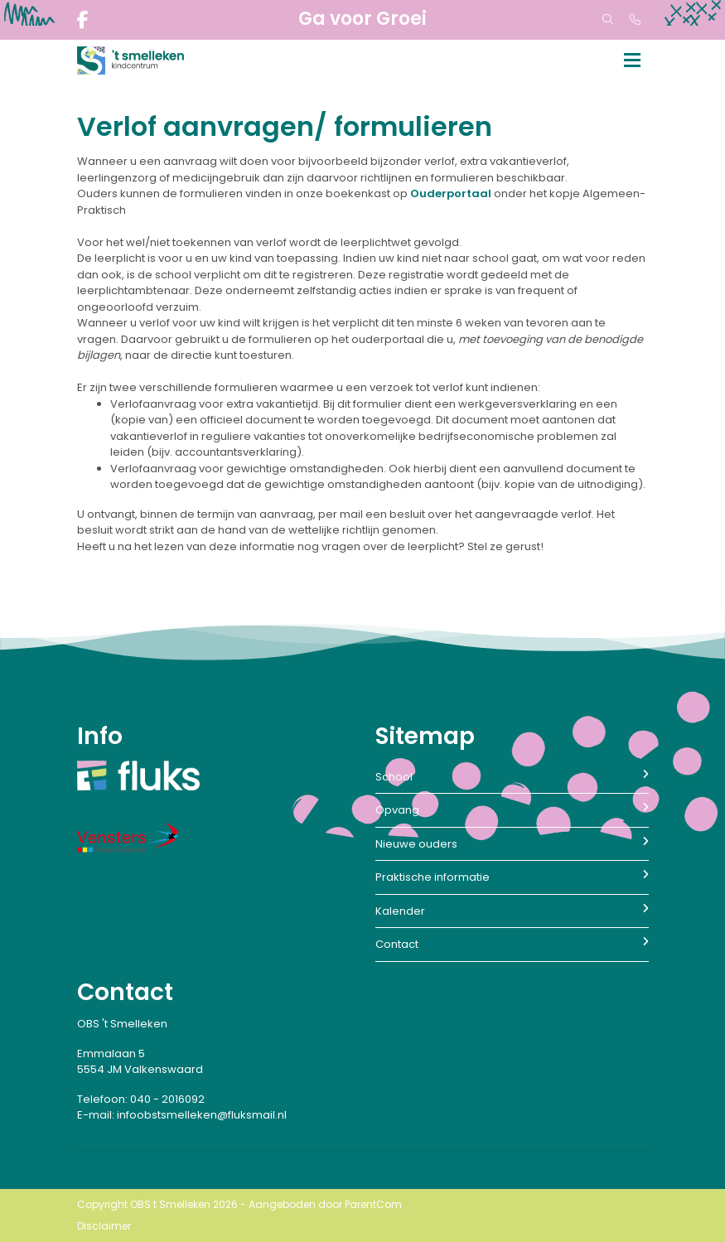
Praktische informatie (512, 877)
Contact (512, 944)
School (512, 777)
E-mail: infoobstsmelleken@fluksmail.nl (182, 1115)
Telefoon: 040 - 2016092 (141, 1099)
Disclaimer (104, 1226)
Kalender (512, 911)
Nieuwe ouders (512, 844)
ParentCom (373, 1204)
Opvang (512, 810)
